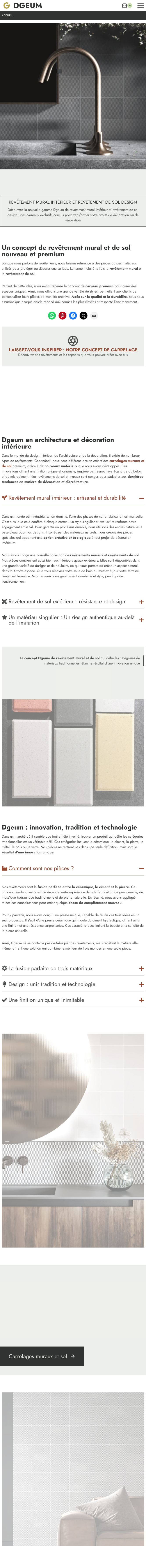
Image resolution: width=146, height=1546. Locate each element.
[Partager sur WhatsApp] (52, 316)
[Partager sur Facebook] (73, 316)
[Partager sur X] (83, 316)
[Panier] (127, 5)
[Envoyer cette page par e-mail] (94, 316)
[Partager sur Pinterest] (62, 316)
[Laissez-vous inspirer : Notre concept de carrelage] (73, 346)
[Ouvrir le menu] (140, 5)
